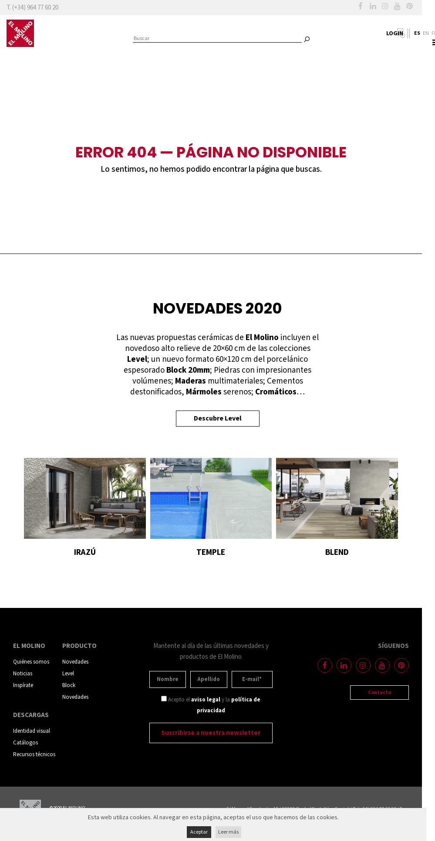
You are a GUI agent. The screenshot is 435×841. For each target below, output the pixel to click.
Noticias (22, 673)
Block (68, 685)
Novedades (75, 662)
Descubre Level (218, 418)
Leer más (228, 832)
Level (68, 673)
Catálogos (25, 743)
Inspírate (23, 685)
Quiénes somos (31, 662)
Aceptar (199, 832)
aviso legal (205, 700)
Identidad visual (31, 731)
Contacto (379, 692)
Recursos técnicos (34, 754)
